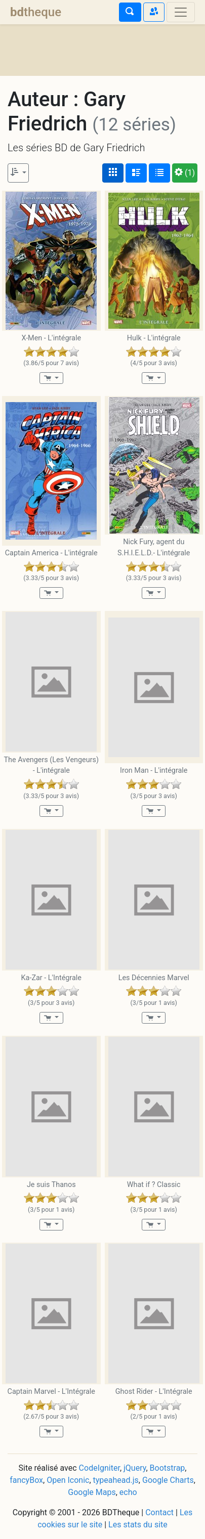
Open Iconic (68, 1480)
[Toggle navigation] (181, 12)
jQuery (135, 1468)
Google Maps (91, 1492)
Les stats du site (138, 1524)
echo (128, 1492)
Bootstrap (167, 1468)
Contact (159, 1512)
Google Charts (168, 1480)
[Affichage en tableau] (159, 173)
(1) (185, 173)
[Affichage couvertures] (113, 173)
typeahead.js (116, 1480)
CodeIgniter (99, 1468)
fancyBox (26, 1480)
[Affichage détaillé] (136, 173)
